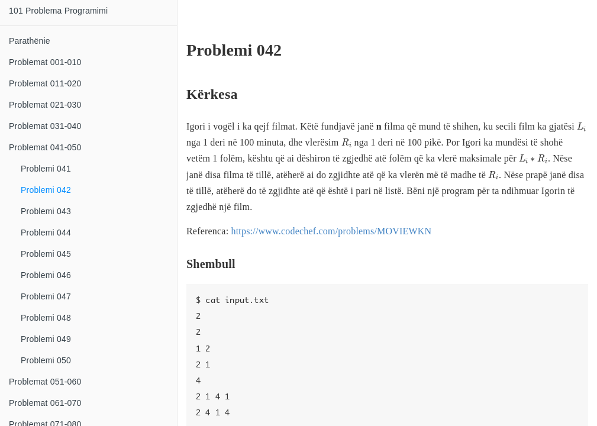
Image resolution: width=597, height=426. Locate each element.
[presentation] (581, 127)
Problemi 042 (46, 190)
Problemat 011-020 (45, 83)
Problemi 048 (46, 317)
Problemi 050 (46, 360)
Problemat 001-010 (45, 62)
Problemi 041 (46, 168)
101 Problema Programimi (58, 10)
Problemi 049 (46, 339)
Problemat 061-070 (45, 403)
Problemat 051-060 (45, 381)
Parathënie (29, 41)
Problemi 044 (46, 232)
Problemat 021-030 (45, 104)
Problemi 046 (46, 275)
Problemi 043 (46, 211)
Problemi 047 (46, 296)
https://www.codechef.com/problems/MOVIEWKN (331, 231)
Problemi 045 (46, 254)
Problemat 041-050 (45, 147)
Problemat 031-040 (45, 126)
